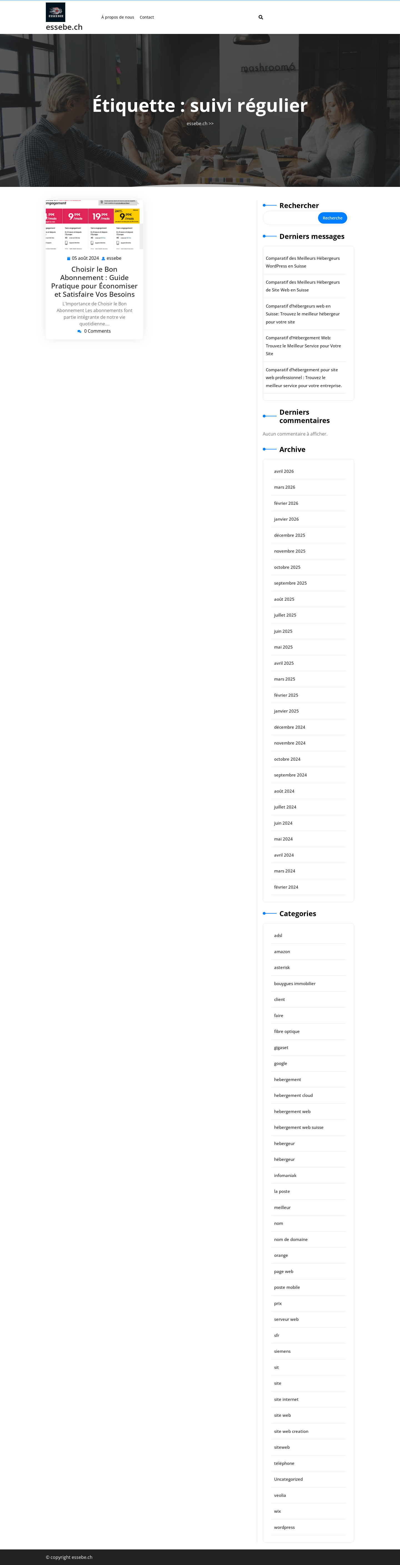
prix (278, 1303)
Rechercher (299, 205)
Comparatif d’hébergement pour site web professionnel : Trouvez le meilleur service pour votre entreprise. (304, 377)
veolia (280, 1495)
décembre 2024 (289, 727)
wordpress (284, 1527)
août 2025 (284, 599)
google (280, 1063)
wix (277, 1511)
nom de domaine (291, 1239)
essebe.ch (64, 26)
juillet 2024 (285, 807)
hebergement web (292, 1111)
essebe (114, 257)
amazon (282, 951)
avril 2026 (284, 471)
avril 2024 (284, 855)
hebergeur (284, 1143)
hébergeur (284, 1159)
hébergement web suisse (299, 1127)
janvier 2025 (286, 711)
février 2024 (286, 887)
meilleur (282, 1207)
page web (283, 1271)
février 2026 (286, 503)
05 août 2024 (85, 258)
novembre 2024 (290, 743)
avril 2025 (284, 663)
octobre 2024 (287, 759)
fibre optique (287, 1031)
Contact (147, 17)
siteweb (282, 1447)
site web (282, 1415)
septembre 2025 (290, 583)
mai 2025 (283, 647)
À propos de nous (117, 17)
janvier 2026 (286, 519)
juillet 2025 (285, 615)
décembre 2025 (289, 535)
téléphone (284, 1463)
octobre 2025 (287, 567)
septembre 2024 (290, 775)
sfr (276, 1335)
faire (278, 1015)
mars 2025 (284, 679)
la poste (282, 1191)
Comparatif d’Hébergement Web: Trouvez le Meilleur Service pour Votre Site (303, 345)
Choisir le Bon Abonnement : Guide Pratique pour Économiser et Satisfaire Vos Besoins (94, 281)
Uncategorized (288, 1479)
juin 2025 (283, 631)
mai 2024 (283, 839)
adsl (278, 935)
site (277, 1383)
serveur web (286, 1319)
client (279, 999)
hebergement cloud (293, 1095)
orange (281, 1255)
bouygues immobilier (295, 983)
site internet (286, 1399)
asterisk (282, 967)
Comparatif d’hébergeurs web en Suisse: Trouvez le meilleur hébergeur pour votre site (303, 314)
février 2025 (286, 695)
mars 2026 (284, 487)
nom (278, 1223)
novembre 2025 (290, 551)
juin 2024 (283, 823)
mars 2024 (284, 871)
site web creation (291, 1431)
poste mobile (287, 1287)
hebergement (287, 1079)
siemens (282, 1351)
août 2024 (284, 791)
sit (276, 1367)
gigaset (281, 1047)
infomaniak (285, 1175)
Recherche (332, 218)
